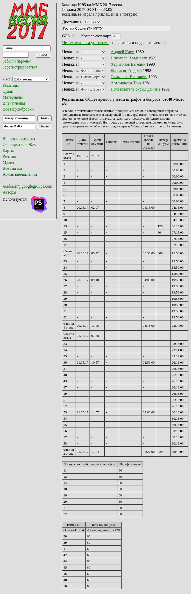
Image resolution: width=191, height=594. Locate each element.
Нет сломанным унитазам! (85, 42)
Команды (11, 85)
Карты (8, 150)
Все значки (12, 168)
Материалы (13, 97)
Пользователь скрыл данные (135, 89)
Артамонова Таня (126, 83)
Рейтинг (10, 156)
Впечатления (14, 103)
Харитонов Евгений (128, 64)
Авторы (9, 192)
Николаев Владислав (129, 58)
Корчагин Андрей (126, 70)
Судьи (8, 91)
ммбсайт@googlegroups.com (27, 186)
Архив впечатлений (20, 174)
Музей (8, 162)
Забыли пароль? (17, 61)
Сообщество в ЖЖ (19, 144)
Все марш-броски (18, 109)
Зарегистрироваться (20, 67)
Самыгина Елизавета (129, 76)
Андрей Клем (123, 52)
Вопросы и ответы (19, 138)
